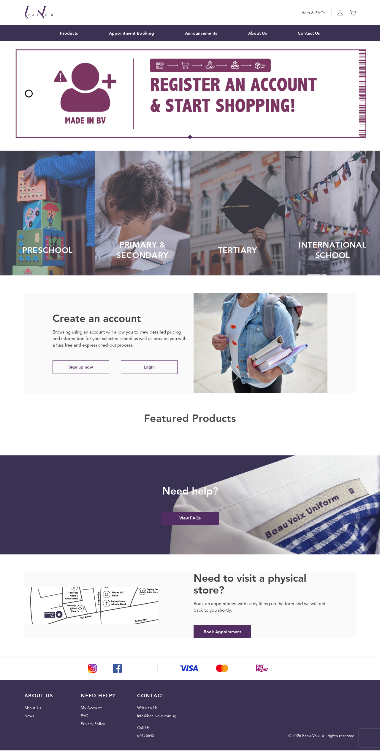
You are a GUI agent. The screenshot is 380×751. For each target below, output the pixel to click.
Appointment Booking (131, 33)
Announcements (201, 33)
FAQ (84, 717)
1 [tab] (190, 137)
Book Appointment (223, 632)
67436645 (145, 736)
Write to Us (147, 709)
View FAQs (190, 518)
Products (69, 33)
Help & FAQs (313, 12)
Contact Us (309, 33)
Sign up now (82, 367)
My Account (91, 709)
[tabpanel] (190, 93)
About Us (257, 33)
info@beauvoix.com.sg (157, 717)
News (29, 717)
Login (153, 367)
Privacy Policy (93, 725)
